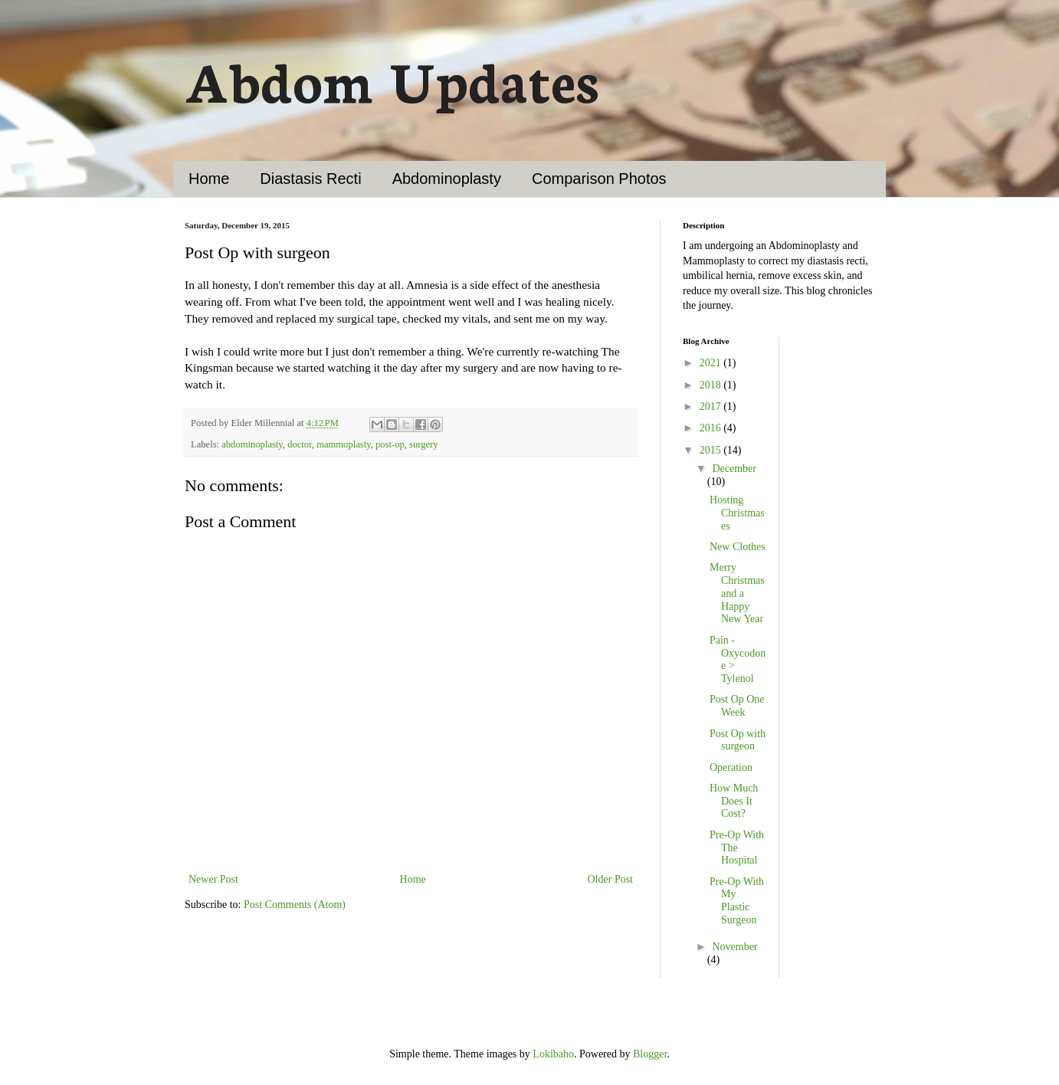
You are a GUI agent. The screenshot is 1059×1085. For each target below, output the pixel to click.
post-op (390, 444)
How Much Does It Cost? (734, 801)
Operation (731, 767)
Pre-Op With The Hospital (737, 848)
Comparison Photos (599, 178)
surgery (423, 444)
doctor (299, 444)
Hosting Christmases (737, 513)
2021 (712, 363)
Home (209, 178)
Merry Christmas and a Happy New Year (737, 593)
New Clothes (738, 546)
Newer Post (213, 879)
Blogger (650, 1054)
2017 (712, 406)
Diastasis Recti (310, 178)
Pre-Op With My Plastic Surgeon (737, 901)
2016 (712, 428)
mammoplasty (343, 444)
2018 (712, 385)
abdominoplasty (252, 444)
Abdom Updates (392, 78)
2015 (712, 450)
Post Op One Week (737, 705)
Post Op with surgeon (738, 740)
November (734, 946)
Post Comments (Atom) (295, 904)
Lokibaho (553, 1054)
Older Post (611, 879)
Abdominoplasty (446, 178)
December (734, 468)
